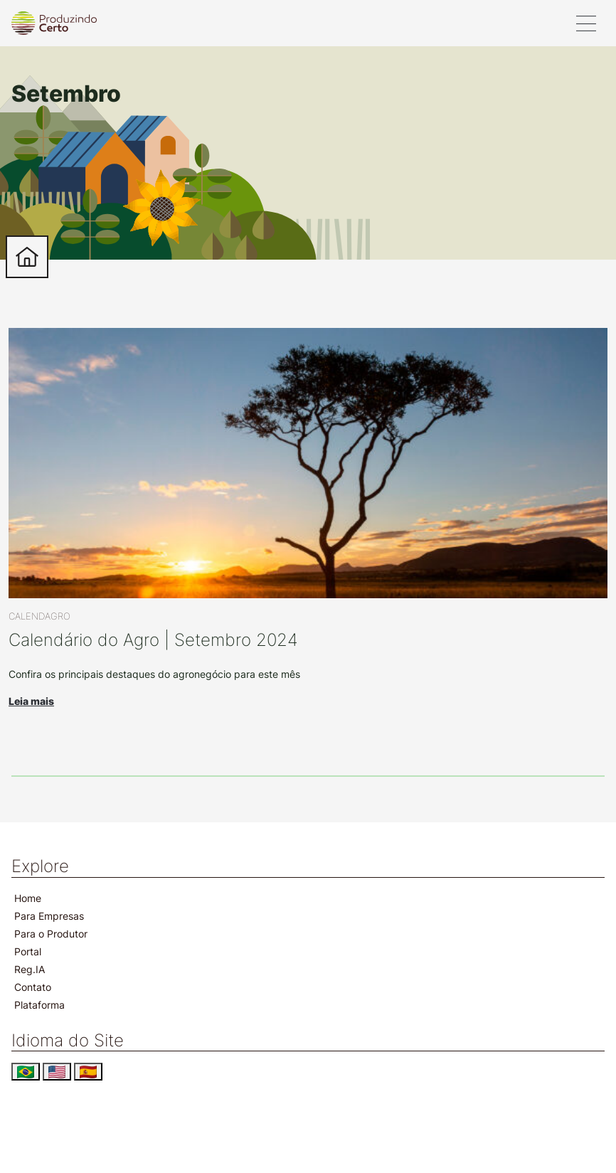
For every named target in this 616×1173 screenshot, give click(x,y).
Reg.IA (29, 969)
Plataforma (39, 1005)
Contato (32, 987)
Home (27, 898)
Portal (27, 951)
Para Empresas (49, 916)
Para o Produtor (50, 934)
